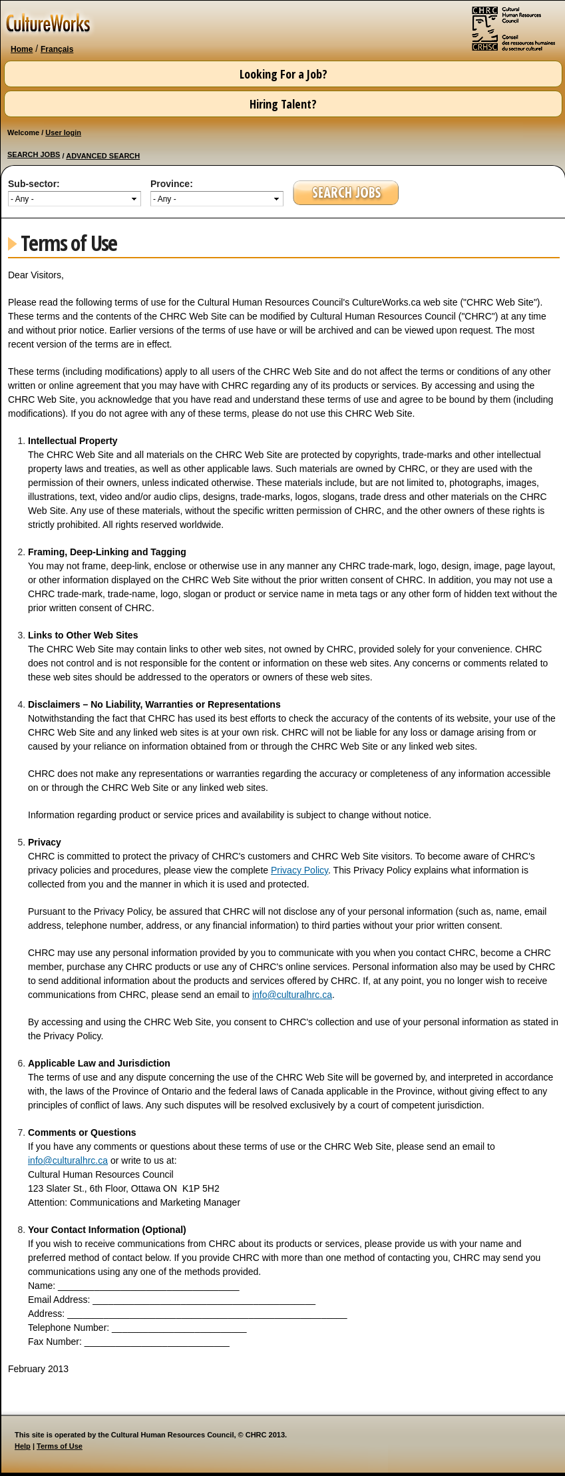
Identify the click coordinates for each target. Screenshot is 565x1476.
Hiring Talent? (283, 104)
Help (23, 1446)
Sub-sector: (34, 183)
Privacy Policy (299, 870)
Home (22, 49)
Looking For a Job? (283, 74)
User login (63, 132)
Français (57, 49)
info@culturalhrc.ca (292, 994)
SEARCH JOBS (33, 154)
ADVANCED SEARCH (103, 156)
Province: (171, 183)
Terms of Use (60, 1446)
